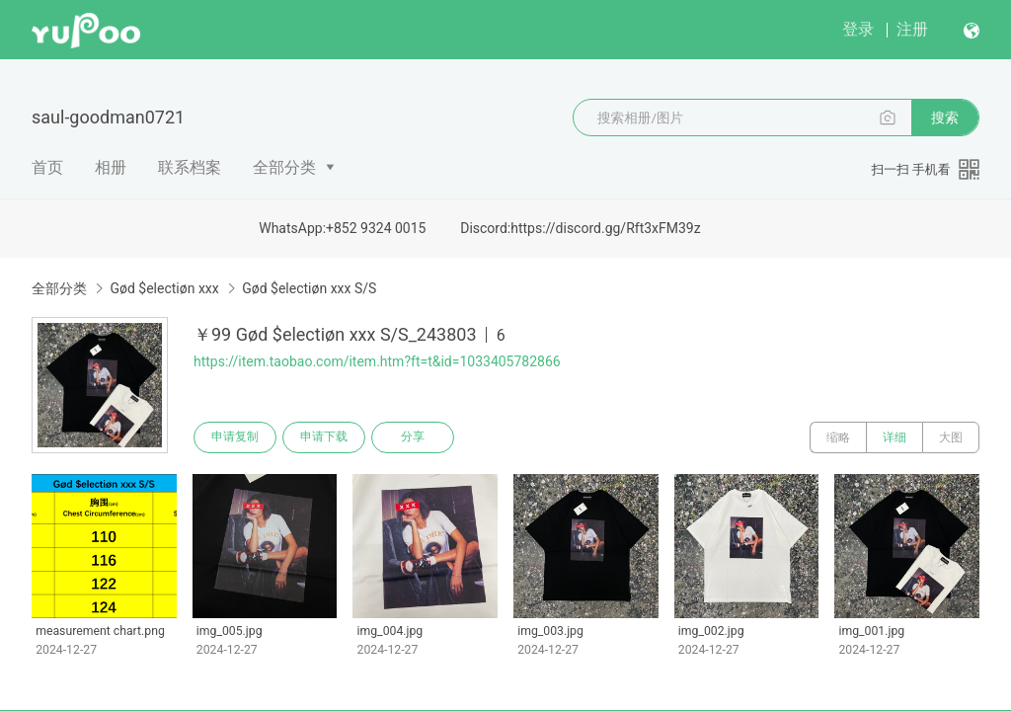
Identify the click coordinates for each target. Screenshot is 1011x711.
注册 (912, 29)
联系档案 (189, 167)
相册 (110, 167)
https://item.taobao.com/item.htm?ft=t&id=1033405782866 (377, 361)
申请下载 (324, 437)
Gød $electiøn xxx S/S (309, 288)
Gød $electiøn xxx (164, 288)
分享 (413, 437)
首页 (47, 167)
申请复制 (235, 437)
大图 (951, 437)
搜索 (945, 117)
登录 (858, 29)
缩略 (838, 437)
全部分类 (284, 167)
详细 (894, 437)
